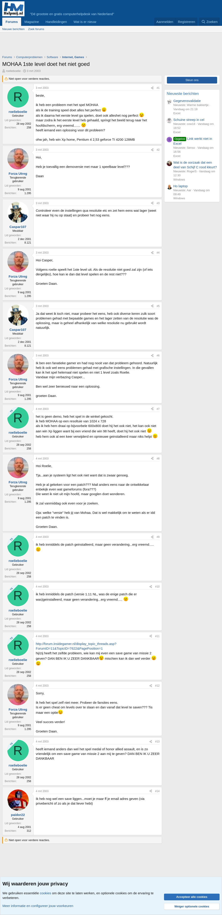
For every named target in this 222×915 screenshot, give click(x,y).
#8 (158, 458)
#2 (158, 149)
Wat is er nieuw (85, 22)
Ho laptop (180, 186)
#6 (158, 355)
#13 (157, 741)
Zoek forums (36, 29)
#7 (158, 409)
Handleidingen (56, 22)
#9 (158, 537)
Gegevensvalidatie (187, 101)
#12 (157, 685)
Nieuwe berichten (13, 29)
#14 (157, 791)
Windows (179, 179)
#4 (158, 252)
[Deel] (152, 88)
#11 (157, 636)
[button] (100, 22)
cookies (45, 893)
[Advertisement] (83, 45)
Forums (12, 22)
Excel (176, 113)
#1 (158, 87)
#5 (158, 306)
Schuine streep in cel (188, 120)
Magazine (31, 22)
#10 (157, 586)
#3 (158, 203)
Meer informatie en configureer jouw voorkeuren (37, 906)
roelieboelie (13, 71)
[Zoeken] (209, 22)
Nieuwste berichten (183, 94)
